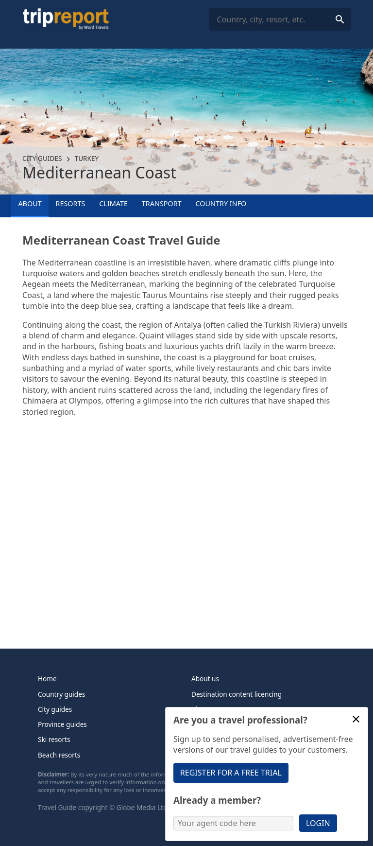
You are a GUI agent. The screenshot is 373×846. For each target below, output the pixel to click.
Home (47, 678)
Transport (162, 203)
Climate (113, 203)
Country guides (61, 694)
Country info (220, 203)
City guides (42, 158)
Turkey (87, 158)
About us (205, 678)
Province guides (62, 724)
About (29, 203)
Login (318, 823)
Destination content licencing (236, 694)
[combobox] (280, 19)
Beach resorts (59, 754)
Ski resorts (54, 739)
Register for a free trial (231, 772)
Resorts (70, 203)
